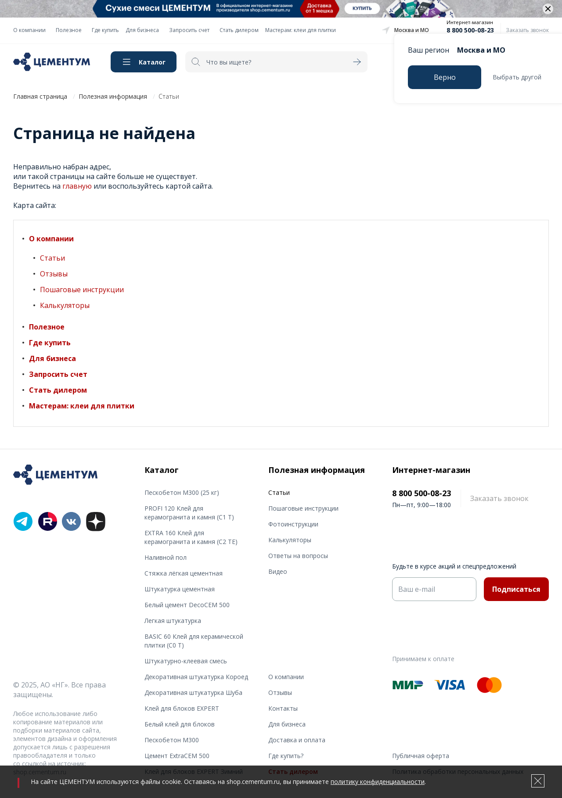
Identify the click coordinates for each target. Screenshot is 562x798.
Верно (445, 77)
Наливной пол (165, 557)
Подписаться (516, 589)
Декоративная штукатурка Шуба (193, 692)
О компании (29, 30)
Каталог (152, 62)
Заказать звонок (527, 30)
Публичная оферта (420, 755)
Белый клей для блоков (179, 724)
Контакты (283, 708)
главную (77, 186)
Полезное (69, 30)
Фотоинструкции (293, 524)
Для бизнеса (142, 30)
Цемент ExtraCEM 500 (176, 755)
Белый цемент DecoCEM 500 (187, 605)
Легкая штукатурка (172, 620)
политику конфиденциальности (378, 781)
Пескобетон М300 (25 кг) (181, 492)
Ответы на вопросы (298, 555)
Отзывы (54, 274)
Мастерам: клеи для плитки (300, 30)
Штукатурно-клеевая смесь (185, 661)
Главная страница (40, 96)
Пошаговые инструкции (82, 289)
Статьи (52, 258)
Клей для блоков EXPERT (181, 708)
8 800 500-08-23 (470, 30)
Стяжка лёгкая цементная (183, 573)
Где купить (105, 30)
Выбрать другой (517, 77)
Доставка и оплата (296, 740)
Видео (277, 571)
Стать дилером (239, 30)
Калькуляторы (65, 305)
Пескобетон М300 (171, 740)
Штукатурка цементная (179, 589)
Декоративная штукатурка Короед (196, 677)
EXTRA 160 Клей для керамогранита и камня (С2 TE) (191, 537)
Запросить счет (189, 30)
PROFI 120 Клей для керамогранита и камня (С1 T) (189, 512)
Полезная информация (113, 96)
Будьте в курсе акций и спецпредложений (454, 566)
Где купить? (285, 755)
